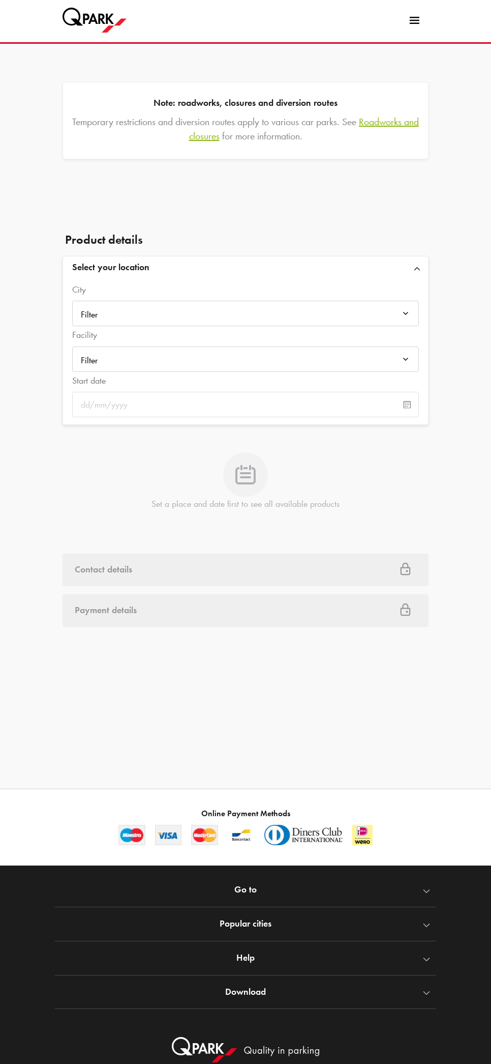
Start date (89, 380)
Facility (84, 334)
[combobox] (245, 314)
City (79, 289)
